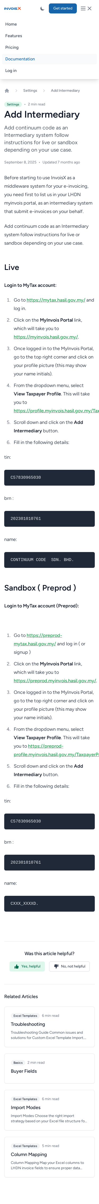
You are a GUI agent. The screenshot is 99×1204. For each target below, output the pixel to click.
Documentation (20, 58)
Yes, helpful (27, 966)
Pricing (11, 47)
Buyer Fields (24, 1071)
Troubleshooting (28, 1024)
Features (13, 35)
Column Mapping (29, 1154)
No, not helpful (69, 966)
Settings (30, 90)
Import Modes (25, 1107)
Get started (62, 8)
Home (11, 24)
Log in (11, 70)
